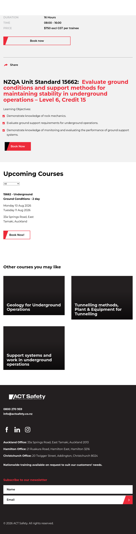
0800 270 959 (12, 409)
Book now (37, 40)
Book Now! (16, 235)
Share (10, 65)
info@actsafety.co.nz (17, 413)
